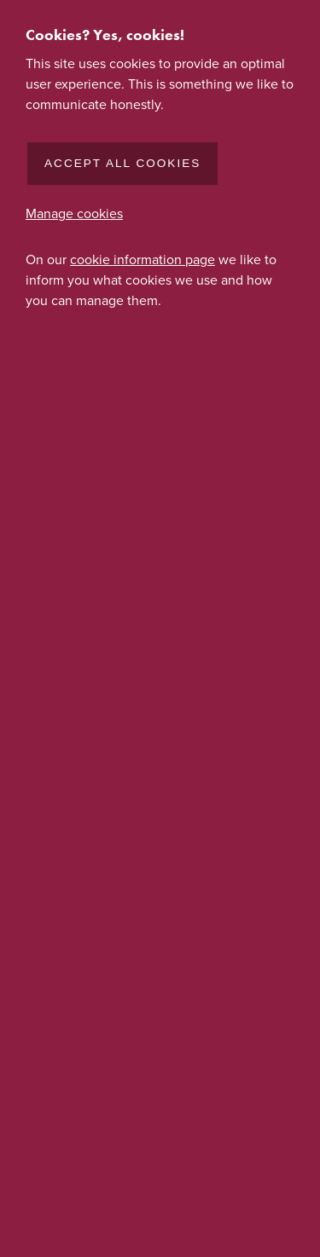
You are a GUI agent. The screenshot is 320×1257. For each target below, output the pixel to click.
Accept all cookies (122, 163)
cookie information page (142, 259)
